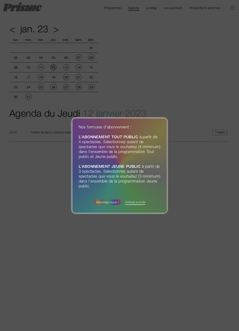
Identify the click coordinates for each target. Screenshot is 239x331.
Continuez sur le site (135, 202)
